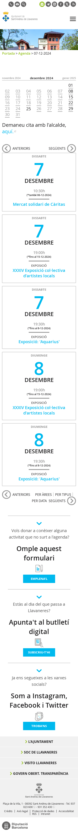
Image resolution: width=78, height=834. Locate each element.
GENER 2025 (69, 78)
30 (7, 114)
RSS (34, 813)
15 (70, 97)
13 (49, 97)
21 (60, 103)
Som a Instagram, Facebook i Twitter (39, 700)
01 (70, 85)
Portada (8, 53)
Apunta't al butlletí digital (39, 627)
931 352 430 (45, 807)
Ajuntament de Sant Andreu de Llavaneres (22, 21)
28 (60, 108)
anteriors (21, 148)
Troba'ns (39, 726)
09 (7, 97)
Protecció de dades (43, 811)
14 (60, 97)
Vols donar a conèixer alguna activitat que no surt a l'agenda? (39, 534)
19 (39, 103)
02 (7, 91)
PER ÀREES (43, 494)
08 (70, 91)
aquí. (8, 131)
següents (57, 148)
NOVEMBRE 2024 (11, 78)
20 (49, 103)
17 (18, 103)
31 (18, 114)
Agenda (24, 53)
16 (7, 103)
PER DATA (39, 501)
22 (70, 103)
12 (39, 97)
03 (18, 91)
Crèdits (8, 811)
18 (28, 103)
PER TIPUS (63, 494)
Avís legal (22, 811)
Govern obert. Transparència (40, 773)
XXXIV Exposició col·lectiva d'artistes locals (39, 273)
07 (60, 91)
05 (39, 91)
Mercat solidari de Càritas (39, 204)
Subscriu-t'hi (39, 652)
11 (28, 97)
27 (49, 108)
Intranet (45, 813)
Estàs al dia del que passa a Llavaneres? (39, 607)
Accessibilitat (66, 811)
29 (70, 108)
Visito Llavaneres (41, 763)
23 (7, 108)
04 (28, 91)
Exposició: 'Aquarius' (39, 341)
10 (18, 97)
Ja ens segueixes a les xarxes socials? (39, 681)
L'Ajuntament (40, 741)
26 (39, 108)
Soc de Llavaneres (40, 752)
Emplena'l (39, 579)
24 (18, 108)
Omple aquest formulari (39, 553)
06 (49, 91)
